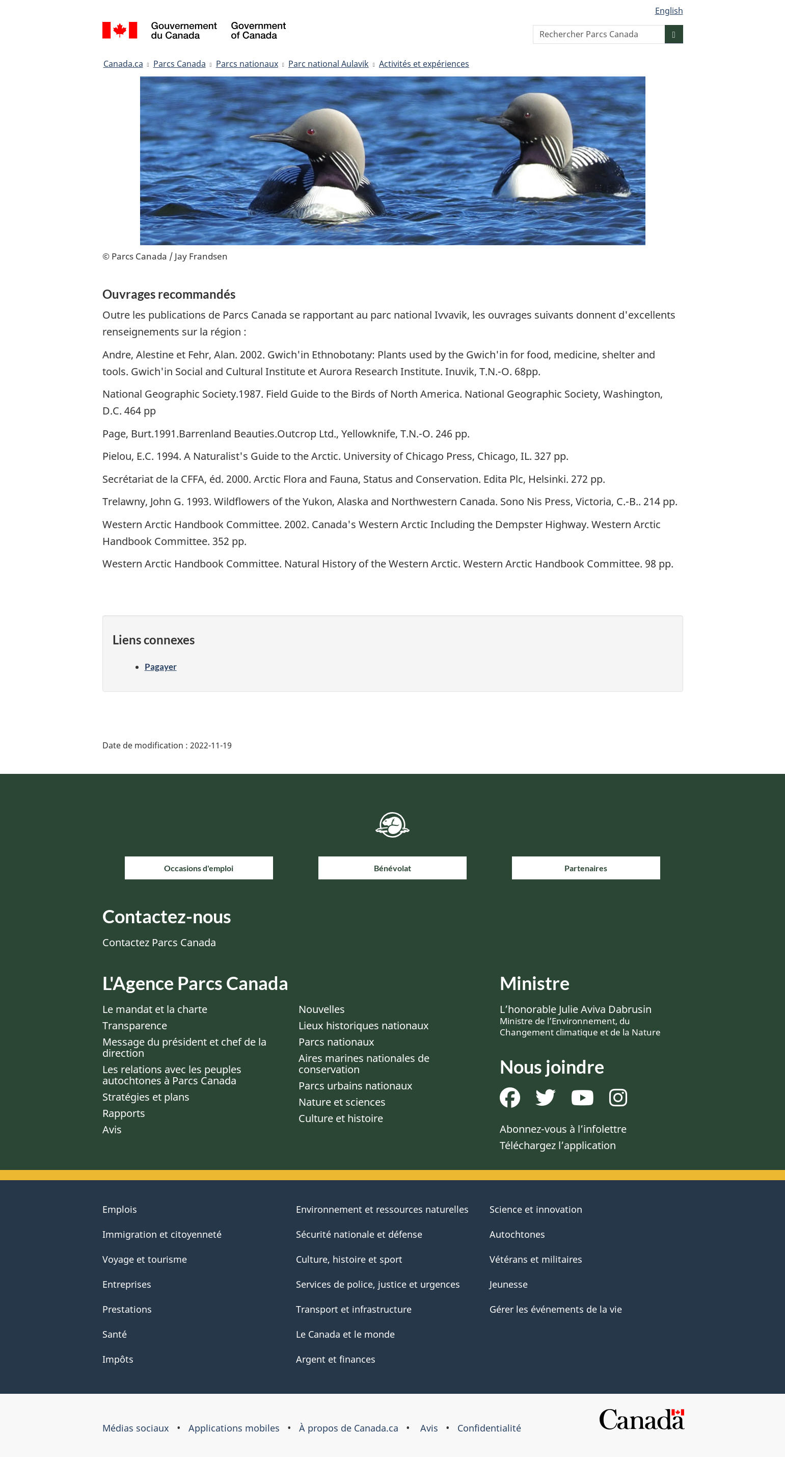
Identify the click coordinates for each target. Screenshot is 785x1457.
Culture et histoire (341, 1118)
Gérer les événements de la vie (556, 1309)
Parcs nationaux (247, 63)
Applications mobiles (234, 1428)
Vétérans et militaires (536, 1259)
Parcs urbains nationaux (356, 1085)
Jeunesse (509, 1284)
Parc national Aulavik (328, 63)
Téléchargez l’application (558, 1145)
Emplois (119, 1209)
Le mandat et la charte (154, 1009)
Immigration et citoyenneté (162, 1234)
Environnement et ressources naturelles (382, 1209)
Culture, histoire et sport (349, 1259)
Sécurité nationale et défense (359, 1234)
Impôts (117, 1359)
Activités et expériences (424, 63)
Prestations (127, 1309)
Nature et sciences (342, 1102)
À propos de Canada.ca (348, 1428)
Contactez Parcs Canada (159, 942)
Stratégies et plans (146, 1097)
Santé (114, 1334)
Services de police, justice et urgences (378, 1284)
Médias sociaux (135, 1428)
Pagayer (161, 666)
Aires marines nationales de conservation (364, 1063)
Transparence (134, 1025)
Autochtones (517, 1234)
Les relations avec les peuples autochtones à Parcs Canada (171, 1074)
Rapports (123, 1113)
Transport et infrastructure (354, 1309)
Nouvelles (322, 1009)
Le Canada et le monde (345, 1334)
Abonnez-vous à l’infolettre (563, 1129)
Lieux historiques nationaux (364, 1025)
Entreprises (126, 1284)
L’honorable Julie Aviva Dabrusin (580, 1020)
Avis (112, 1129)
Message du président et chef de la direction (184, 1047)
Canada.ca (123, 63)
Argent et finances (335, 1359)
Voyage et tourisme (144, 1259)
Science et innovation (536, 1209)
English (669, 10)
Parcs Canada (179, 63)
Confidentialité (489, 1428)
